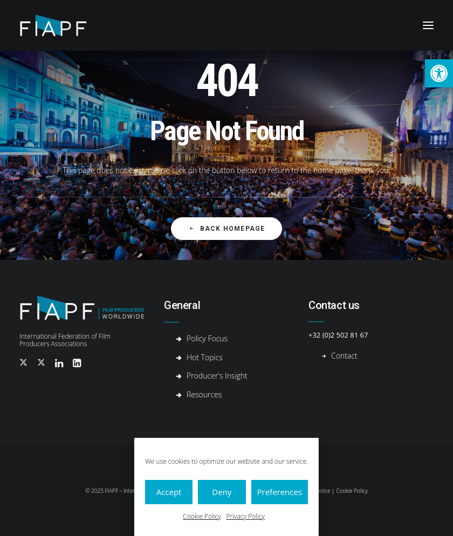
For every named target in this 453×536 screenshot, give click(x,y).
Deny (221, 491)
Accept (169, 491)
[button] (439, 73)
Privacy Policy (245, 516)
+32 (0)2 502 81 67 (338, 335)
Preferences (280, 491)
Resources (204, 394)
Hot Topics (205, 357)
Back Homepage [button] (226, 228)
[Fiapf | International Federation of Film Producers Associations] (62, 25)
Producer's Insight (217, 375)
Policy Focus (207, 338)
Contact (344, 356)
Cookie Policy (202, 516)
